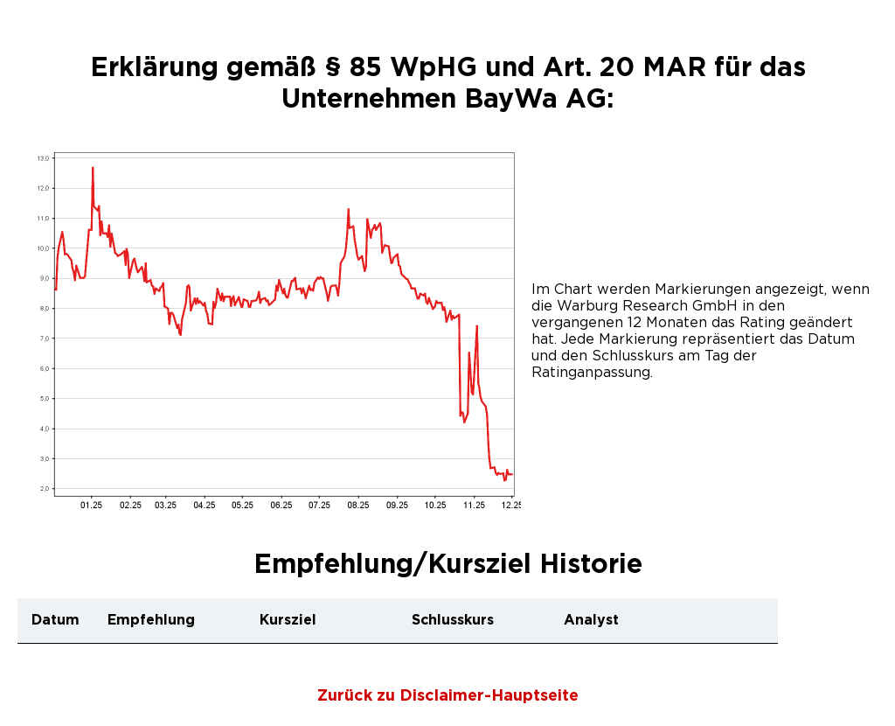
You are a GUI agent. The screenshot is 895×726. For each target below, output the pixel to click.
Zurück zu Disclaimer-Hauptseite (448, 696)
